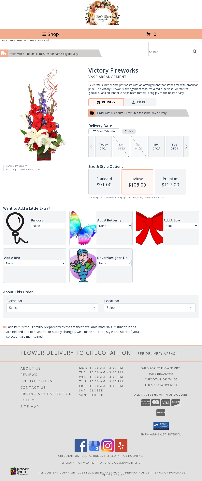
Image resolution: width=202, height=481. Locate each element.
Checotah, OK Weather (79, 462)
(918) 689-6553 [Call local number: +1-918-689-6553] (166, 385)
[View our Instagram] (107, 451)
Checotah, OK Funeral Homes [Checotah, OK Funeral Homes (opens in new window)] (80, 455)
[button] (161, 426)
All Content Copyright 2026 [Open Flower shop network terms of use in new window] (62, 472)
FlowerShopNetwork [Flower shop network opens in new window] (104, 472)
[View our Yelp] (121, 451)
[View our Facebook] (81, 451)
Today (129, 131)
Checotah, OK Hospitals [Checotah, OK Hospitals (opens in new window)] (125, 455)
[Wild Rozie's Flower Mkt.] (100, 23)
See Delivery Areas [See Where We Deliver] (156, 353)
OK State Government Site (120, 462)
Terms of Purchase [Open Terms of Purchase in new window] (169, 472)
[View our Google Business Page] (94, 451)
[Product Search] (170, 51)
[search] (195, 51)
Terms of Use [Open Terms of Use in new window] (113, 475)
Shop (50, 34)
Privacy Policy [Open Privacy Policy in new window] (137, 472)
